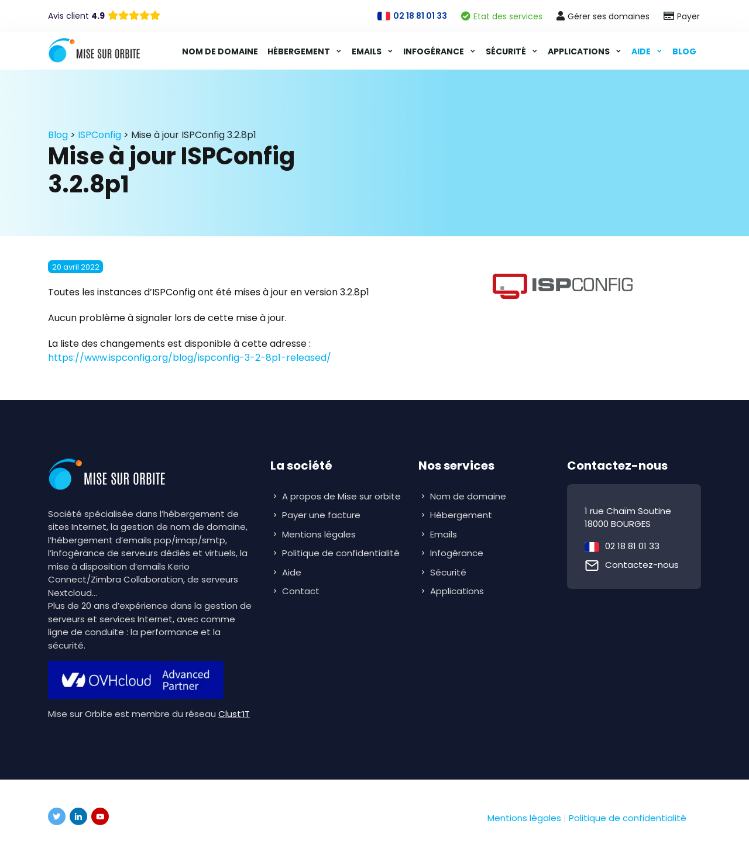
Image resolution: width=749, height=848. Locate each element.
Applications (579, 51)
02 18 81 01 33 (632, 546)
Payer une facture (321, 515)
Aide (641, 51)
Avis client (76, 16)
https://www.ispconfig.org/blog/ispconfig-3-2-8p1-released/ (189, 357)
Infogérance (434, 51)
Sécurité (507, 51)
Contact (300, 591)
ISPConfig (99, 135)
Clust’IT (234, 714)
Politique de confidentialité (341, 553)
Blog (684, 51)
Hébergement (299, 51)
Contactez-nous (642, 565)
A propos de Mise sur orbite (341, 496)
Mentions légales (319, 534)
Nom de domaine (220, 51)
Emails (367, 51)
